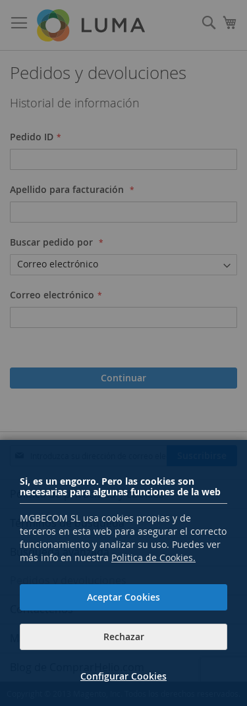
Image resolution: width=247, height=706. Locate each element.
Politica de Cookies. (153, 557)
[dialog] (123, 353)
